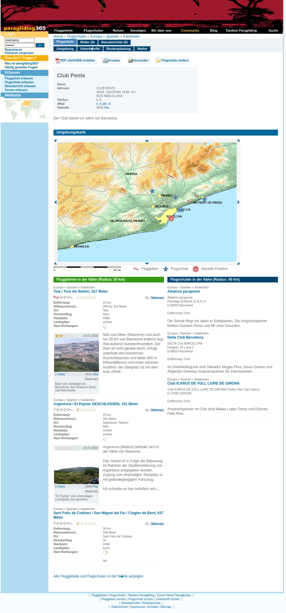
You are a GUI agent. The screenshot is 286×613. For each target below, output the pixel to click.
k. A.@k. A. (104, 103)
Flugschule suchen (141, 599)
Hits (106, 107)
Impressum (137, 607)
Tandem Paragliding (141, 595)
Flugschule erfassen (19, 82)
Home (58, 36)
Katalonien (131, 36)
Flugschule (65, 41)
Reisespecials (151, 603)
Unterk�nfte (90, 48)
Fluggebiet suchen (114, 599)
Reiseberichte (131, 603)
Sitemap (165, 607)
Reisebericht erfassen (20, 86)
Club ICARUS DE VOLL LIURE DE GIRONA (203, 383)
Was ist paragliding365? (22, 63)
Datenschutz (119, 607)
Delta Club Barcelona (185, 337)
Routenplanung (118, 48)
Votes (61, 374)
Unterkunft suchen (168, 599)
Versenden (141, 60)
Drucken (114, 60)
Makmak (157, 297)
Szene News (165, 595)
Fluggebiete (99, 595)
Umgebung (65, 48)
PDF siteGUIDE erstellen (77, 60)
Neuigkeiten (183, 595)
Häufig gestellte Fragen (21, 67)
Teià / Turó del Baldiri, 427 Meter (80, 291)
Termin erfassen (16, 90)
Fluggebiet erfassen (19, 78)
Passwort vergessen (19, 53)
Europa (96, 36)
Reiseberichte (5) (114, 42)
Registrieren (13, 49)
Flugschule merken (175, 60)
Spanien (112, 36)
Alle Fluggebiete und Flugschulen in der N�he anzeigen (98, 576)
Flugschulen (76, 36)
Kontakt (153, 607)
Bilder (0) (87, 42)
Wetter (142, 48)
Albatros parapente (183, 291)
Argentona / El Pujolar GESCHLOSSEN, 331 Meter (95, 404)
